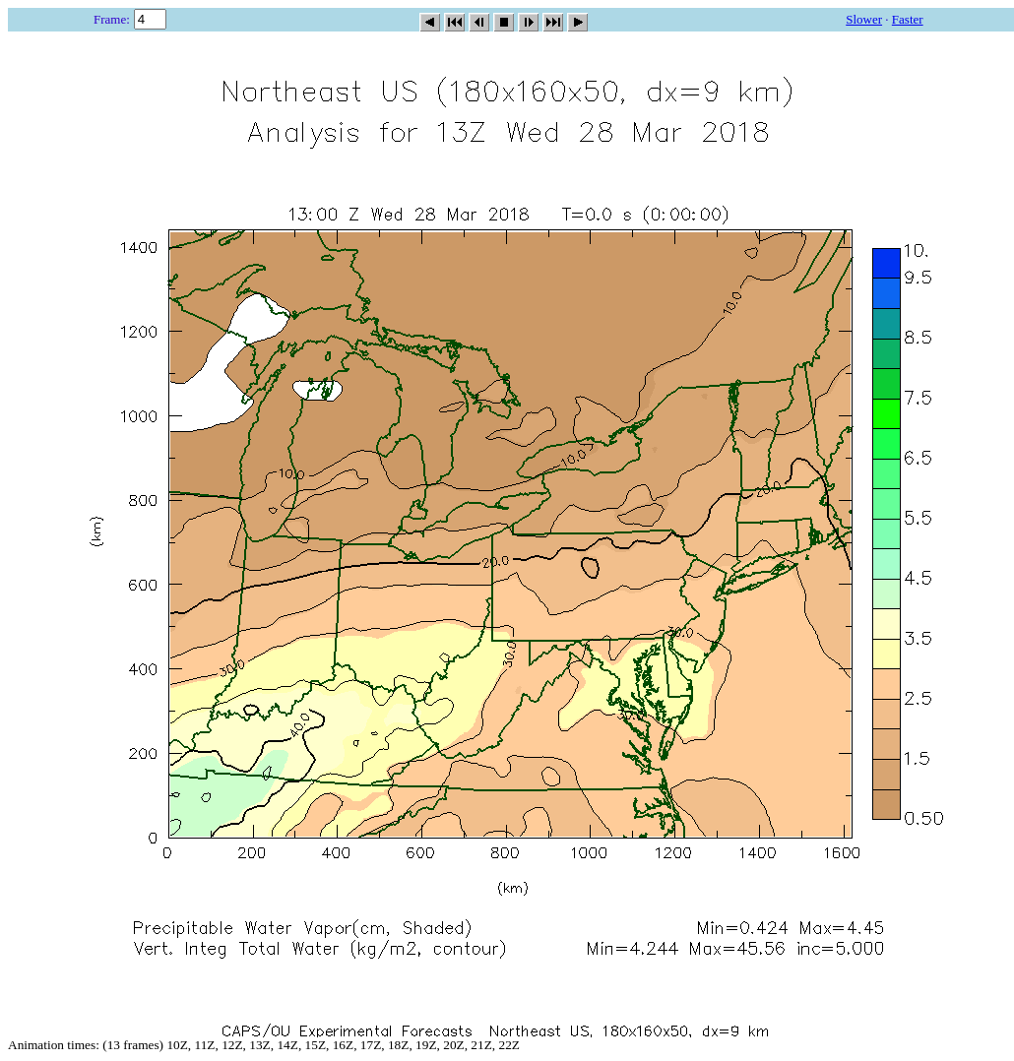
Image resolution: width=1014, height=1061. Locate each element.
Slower (864, 19)
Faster (907, 19)
